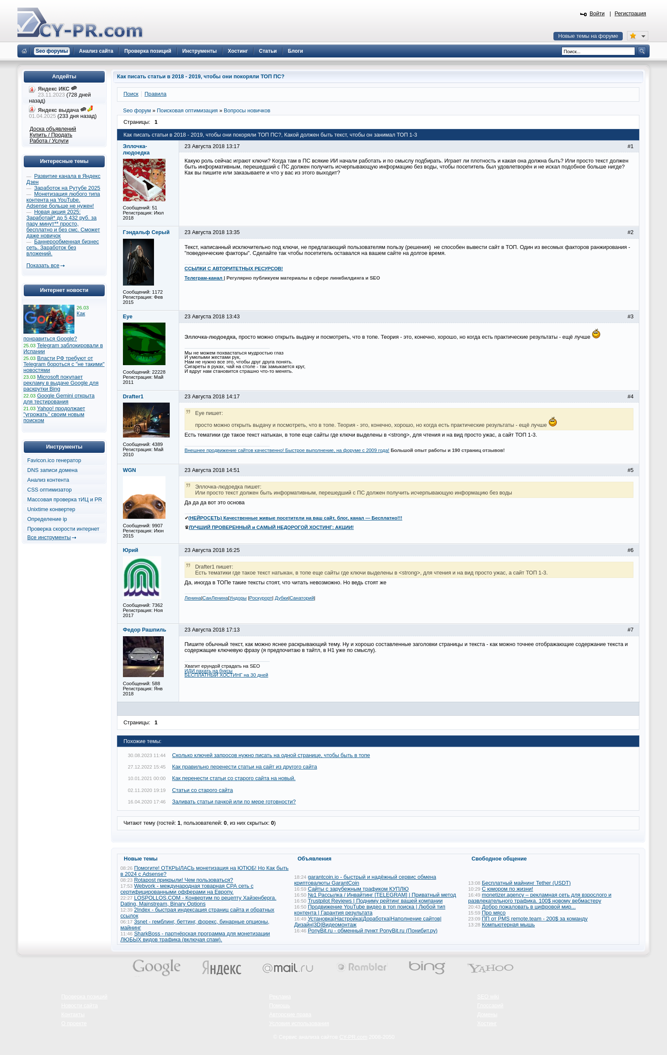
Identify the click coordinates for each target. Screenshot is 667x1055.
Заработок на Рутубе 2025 (67, 188)
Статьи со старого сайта (202, 790)
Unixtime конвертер (51, 509)
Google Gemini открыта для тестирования (58, 399)
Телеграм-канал (204, 277)
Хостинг (487, 1023)
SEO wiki (488, 997)
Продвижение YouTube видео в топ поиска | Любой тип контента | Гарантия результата (369, 910)
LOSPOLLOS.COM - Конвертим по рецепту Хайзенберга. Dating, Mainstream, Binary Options (198, 901)
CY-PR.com (353, 1037)
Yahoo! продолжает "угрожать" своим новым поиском (54, 414)
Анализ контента (48, 480)
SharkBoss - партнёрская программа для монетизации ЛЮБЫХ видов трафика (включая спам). (195, 937)
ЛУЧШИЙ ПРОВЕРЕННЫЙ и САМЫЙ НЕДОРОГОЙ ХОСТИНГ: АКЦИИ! (271, 527)
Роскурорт (260, 597)
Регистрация (630, 14)
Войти (597, 14)
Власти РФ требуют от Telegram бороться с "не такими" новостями (64, 364)
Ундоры (238, 597)
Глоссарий (490, 1006)
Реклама (280, 997)
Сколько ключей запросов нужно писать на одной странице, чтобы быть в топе (271, 755)
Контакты (73, 1015)
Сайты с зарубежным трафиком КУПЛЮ (358, 889)
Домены (487, 1015)
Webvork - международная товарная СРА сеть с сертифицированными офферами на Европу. (187, 889)
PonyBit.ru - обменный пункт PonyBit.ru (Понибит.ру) (373, 931)
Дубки (281, 597)
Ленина (193, 597)
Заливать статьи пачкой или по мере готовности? (234, 802)
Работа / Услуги (49, 141)
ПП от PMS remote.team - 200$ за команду (535, 919)
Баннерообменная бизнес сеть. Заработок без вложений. (62, 248)
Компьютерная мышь (508, 925)
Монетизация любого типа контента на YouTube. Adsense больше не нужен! (63, 200)
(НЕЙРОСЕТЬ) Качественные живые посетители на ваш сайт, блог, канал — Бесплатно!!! (295, 517)
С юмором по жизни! (507, 889)
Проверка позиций (84, 997)
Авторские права (290, 1015)
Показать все (42, 266)
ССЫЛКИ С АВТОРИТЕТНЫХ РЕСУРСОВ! (234, 268)
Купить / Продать (51, 135)
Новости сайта (79, 1006)
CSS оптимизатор (49, 490)
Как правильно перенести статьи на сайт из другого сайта (244, 767)
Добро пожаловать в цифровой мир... (529, 907)
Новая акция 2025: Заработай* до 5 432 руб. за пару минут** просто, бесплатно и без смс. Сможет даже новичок (63, 224)
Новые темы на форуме (588, 36)
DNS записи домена (52, 470)
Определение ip (47, 519)
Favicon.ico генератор (54, 460)
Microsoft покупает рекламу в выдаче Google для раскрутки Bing (61, 383)
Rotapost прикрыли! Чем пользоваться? (183, 880)
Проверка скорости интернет (63, 529)
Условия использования (299, 1023)
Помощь (279, 1006)
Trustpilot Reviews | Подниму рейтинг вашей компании (375, 901)
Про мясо (494, 913)
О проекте (74, 1023)
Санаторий (302, 597)
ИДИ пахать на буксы (209, 670)
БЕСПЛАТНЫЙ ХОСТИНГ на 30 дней (226, 675)
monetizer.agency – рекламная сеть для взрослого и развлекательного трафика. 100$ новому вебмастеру (540, 898)
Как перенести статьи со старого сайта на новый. (234, 778)
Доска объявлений (53, 129)
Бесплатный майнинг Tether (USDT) (526, 883)
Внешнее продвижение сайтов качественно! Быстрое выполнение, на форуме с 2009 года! (287, 450)
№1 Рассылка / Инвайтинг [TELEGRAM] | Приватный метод (382, 895)
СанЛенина (215, 597)
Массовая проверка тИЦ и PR (64, 500)
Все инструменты (49, 537)
